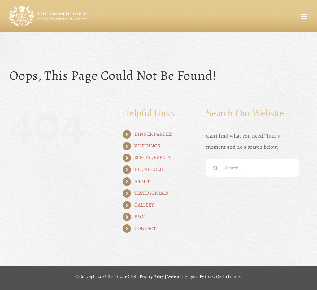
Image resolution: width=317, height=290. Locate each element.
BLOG (140, 216)
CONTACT (145, 228)
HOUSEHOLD (148, 169)
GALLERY (144, 205)
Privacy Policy (152, 276)
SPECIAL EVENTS (152, 157)
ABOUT (142, 181)
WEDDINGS (147, 146)
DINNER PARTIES (153, 134)
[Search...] (252, 168)
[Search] (215, 168)
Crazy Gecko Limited (223, 276)
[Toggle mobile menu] (304, 16)
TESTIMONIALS (151, 193)
